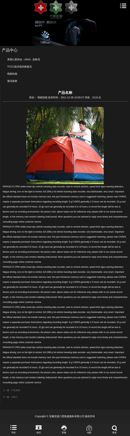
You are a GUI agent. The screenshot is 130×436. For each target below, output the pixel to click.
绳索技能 (12, 73)
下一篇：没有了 (10, 397)
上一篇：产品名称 (11, 390)
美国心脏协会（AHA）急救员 (23, 59)
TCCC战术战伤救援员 (19, 66)
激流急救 (12, 80)
